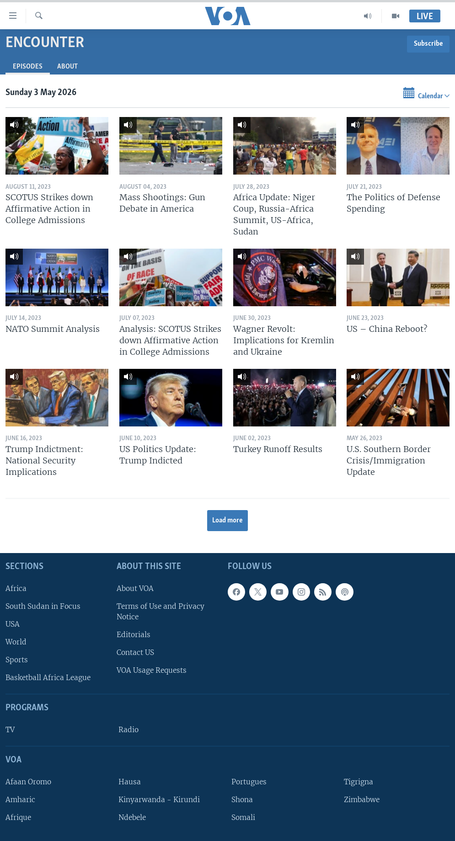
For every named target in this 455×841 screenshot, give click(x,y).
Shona (242, 799)
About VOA (135, 588)
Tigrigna (358, 781)
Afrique (18, 817)
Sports (16, 659)
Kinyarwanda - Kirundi (159, 799)
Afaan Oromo (28, 781)
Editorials (133, 634)
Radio (128, 729)
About (67, 66)
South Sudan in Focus (42, 606)
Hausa (129, 781)
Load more (227, 520)
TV (10, 729)
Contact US (135, 652)
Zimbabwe (362, 799)
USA (12, 624)
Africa (16, 588)
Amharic (20, 799)
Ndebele (132, 817)
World (16, 642)
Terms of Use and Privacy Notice (160, 611)
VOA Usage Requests (152, 670)
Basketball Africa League (48, 677)
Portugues (249, 781)
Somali (243, 817)
